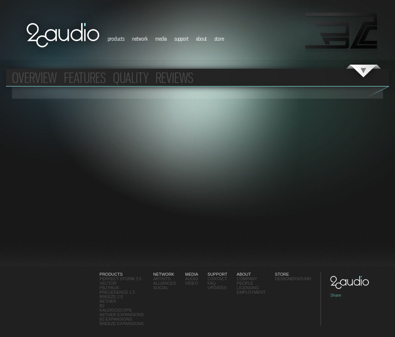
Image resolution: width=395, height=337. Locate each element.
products (116, 38)
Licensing (248, 287)
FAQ (212, 283)
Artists (161, 278)
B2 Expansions (115, 319)
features (85, 77)
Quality (130, 77)
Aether (107, 301)
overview (34, 77)
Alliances (164, 283)
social (160, 287)
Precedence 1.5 (117, 292)
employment (251, 292)
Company (247, 278)
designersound (293, 278)
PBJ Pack (109, 287)
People (245, 283)
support (181, 38)
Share (335, 295)
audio (191, 278)
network (140, 38)
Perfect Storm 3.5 (120, 278)
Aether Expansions (121, 314)
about (201, 38)
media (161, 38)
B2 (101, 305)
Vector (108, 283)
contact (217, 278)
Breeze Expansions (121, 323)
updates (217, 287)
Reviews (174, 77)
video (191, 283)
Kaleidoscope (115, 310)
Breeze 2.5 (111, 296)
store (219, 38)
